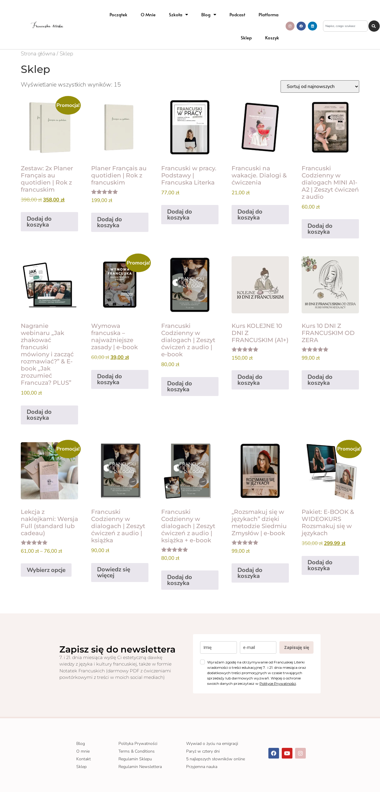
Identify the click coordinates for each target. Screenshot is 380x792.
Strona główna (38, 53)
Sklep (246, 37)
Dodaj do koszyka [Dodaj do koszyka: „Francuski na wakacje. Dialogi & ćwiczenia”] (250, 215)
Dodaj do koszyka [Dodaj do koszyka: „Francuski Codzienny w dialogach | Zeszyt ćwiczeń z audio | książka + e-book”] (179, 580)
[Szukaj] (374, 26)
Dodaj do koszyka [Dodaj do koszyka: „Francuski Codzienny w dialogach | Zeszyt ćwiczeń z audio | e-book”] (179, 386)
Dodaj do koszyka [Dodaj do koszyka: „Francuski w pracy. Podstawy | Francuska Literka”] (179, 215)
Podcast (237, 14)
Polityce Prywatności (277, 683)
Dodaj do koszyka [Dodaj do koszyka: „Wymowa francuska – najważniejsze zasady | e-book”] (109, 379)
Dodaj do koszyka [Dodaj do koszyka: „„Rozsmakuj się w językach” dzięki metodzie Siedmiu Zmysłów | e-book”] (250, 573)
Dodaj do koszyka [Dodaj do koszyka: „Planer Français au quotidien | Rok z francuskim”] (109, 222)
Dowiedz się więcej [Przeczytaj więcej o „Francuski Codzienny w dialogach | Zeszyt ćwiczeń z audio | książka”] (113, 572)
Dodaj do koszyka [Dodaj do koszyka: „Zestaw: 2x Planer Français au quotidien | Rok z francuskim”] (39, 222)
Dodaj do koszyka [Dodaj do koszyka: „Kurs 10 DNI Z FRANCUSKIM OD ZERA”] (320, 380)
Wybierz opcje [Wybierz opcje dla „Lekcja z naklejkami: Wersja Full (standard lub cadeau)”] (46, 570)
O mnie (148, 14)
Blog (208, 14)
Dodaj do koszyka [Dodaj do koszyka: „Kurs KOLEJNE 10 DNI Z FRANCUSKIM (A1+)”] (250, 380)
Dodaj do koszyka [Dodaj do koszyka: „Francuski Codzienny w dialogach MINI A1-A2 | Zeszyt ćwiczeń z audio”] (320, 229)
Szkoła (178, 14)
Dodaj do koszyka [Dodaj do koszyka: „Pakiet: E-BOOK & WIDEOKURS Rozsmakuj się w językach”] (320, 565)
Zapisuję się (296, 647)
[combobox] (345, 26)
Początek (118, 14)
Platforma (268, 14)
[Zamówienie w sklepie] (320, 86)
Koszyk (272, 37)
